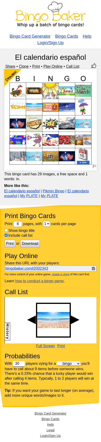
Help (87, 36)
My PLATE (29, 196)
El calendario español (22, 191)
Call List (72, 66)
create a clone (60, 274)
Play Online (52, 66)
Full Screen (45, 346)
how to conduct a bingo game (39, 281)
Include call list (19, 235)
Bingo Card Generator (30, 36)
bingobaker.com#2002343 (26, 268)
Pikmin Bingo (53, 191)
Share (10, 66)
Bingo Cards (66, 36)
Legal (50, 430)
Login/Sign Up (50, 42)
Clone (24, 66)
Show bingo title (20, 231)
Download (30, 244)
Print (36, 66)
